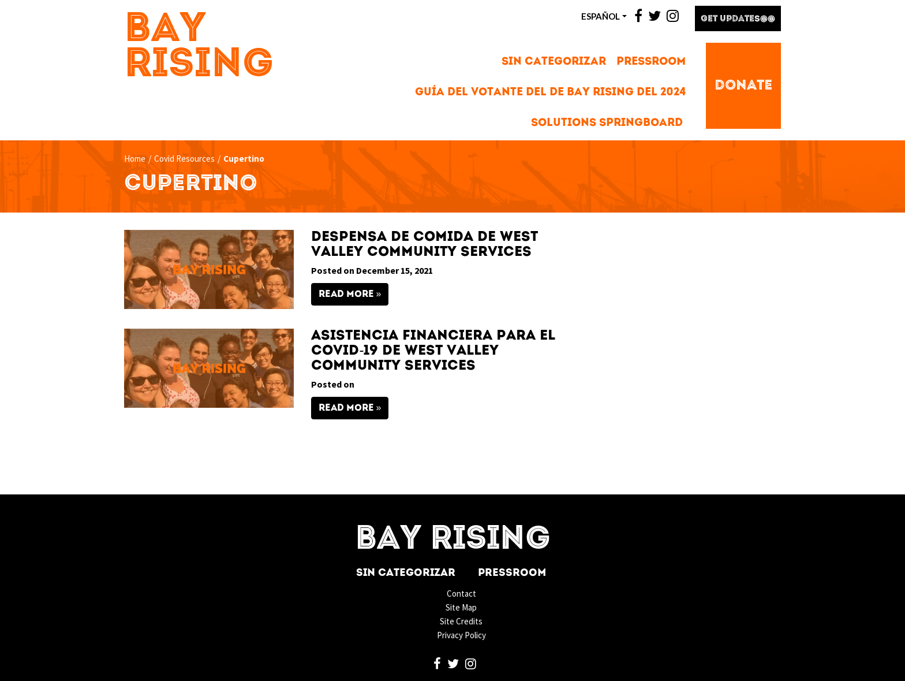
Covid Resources (184, 158)
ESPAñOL (600, 16)
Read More (346, 294)
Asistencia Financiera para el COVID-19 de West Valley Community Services (433, 351)
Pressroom (651, 62)
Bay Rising (199, 47)
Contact (461, 593)
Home (134, 158)
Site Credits (461, 621)
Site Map (461, 607)
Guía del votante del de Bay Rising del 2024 (550, 92)
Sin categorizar (554, 62)
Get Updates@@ (738, 19)
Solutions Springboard (607, 123)
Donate (743, 86)
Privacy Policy (461, 635)
